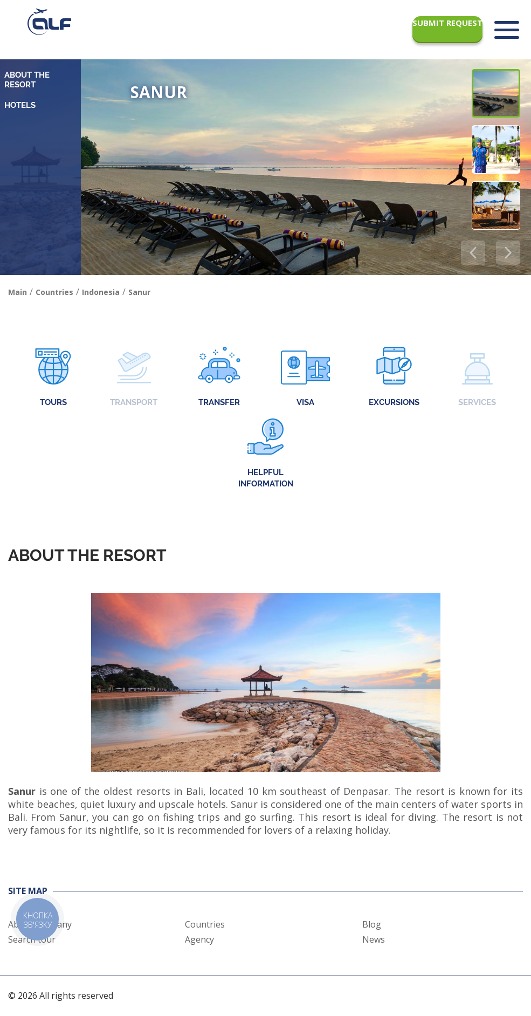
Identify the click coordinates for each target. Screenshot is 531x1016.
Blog (371, 924)
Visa (305, 377)
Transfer (219, 377)
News (373, 939)
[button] (508, 253)
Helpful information (265, 453)
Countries (205, 924)
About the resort (27, 80)
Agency (199, 939)
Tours (53, 377)
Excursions (394, 377)
